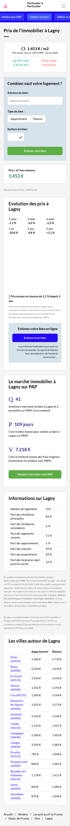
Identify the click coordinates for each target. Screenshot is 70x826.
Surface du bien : (17, 129)
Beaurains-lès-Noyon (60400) (17, 704)
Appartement (19, 118)
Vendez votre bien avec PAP (35, 474)
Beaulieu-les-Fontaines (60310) (18, 775)
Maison (37, 118)
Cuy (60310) (18, 695)
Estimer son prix (39, 16)
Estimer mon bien (35, 337)
